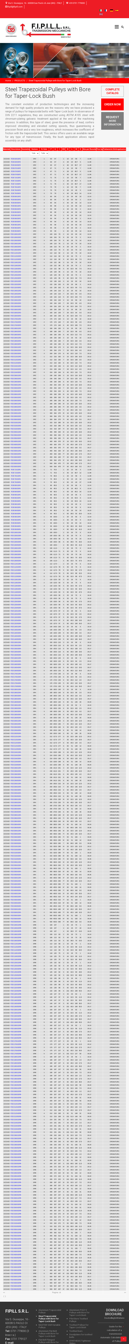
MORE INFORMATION (112, 121)
